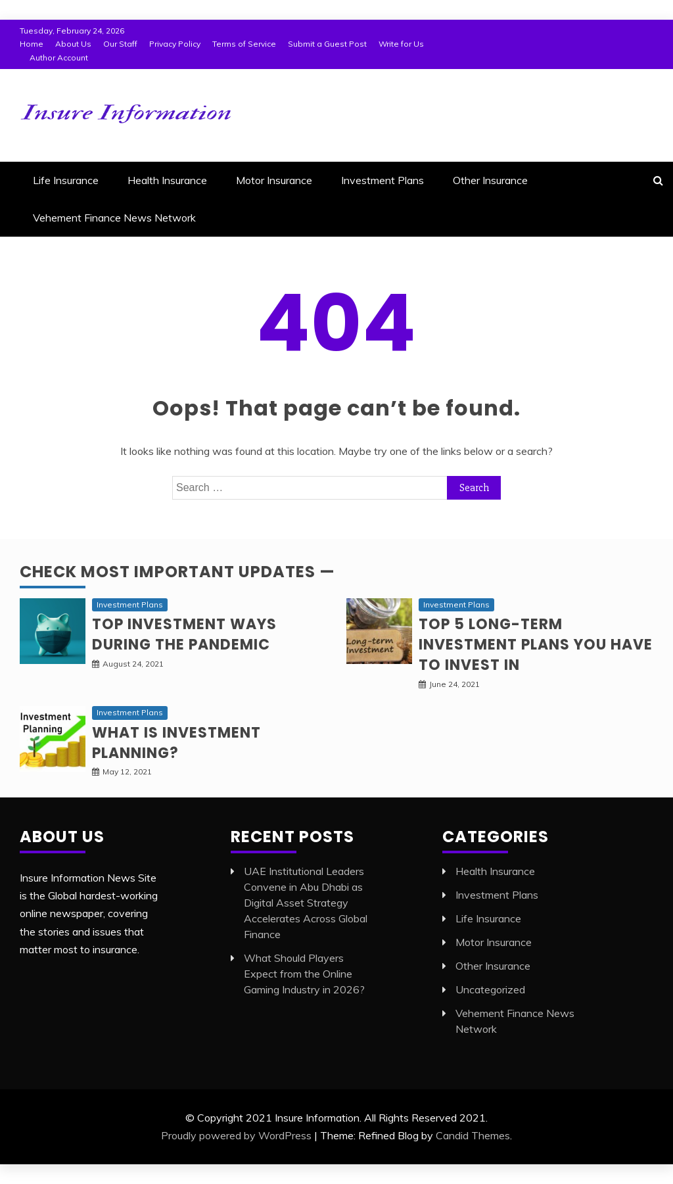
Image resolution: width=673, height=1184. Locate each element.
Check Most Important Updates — (177, 571)
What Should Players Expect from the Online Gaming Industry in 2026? (304, 973)
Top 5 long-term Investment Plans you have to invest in (536, 644)
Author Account (59, 57)
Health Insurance (167, 180)
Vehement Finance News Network (114, 217)
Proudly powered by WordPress (236, 1135)
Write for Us (401, 44)
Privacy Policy (174, 44)
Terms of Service (244, 44)
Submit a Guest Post (327, 44)
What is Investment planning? (176, 742)
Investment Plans (382, 180)
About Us (73, 44)
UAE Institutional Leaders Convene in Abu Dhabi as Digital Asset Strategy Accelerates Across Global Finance (305, 902)
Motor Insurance (274, 180)
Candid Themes (473, 1135)
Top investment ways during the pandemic (184, 634)
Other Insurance (490, 180)
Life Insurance (66, 180)
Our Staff (120, 44)
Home (31, 44)
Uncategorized (490, 989)
